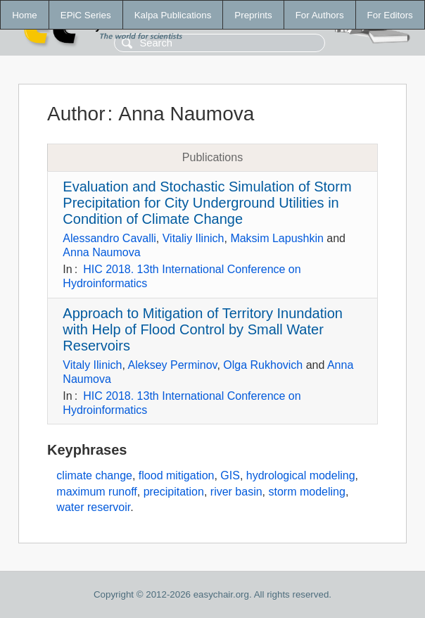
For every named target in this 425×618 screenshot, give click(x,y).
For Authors (320, 15)
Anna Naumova (101, 252)
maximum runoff (96, 492)
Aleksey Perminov (172, 365)
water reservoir (93, 507)
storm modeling (307, 492)
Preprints (253, 15)
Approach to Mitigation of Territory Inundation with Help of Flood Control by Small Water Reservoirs (203, 329)
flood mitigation (177, 475)
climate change (94, 475)
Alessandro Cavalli (109, 238)
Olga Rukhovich (263, 365)
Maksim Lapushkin (277, 238)
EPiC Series (86, 15)
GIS (230, 475)
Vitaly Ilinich (92, 365)
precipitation (174, 492)
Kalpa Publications (173, 15)
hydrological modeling (300, 475)
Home (24, 15)
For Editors (390, 15)
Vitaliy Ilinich (193, 238)
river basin (236, 492)
